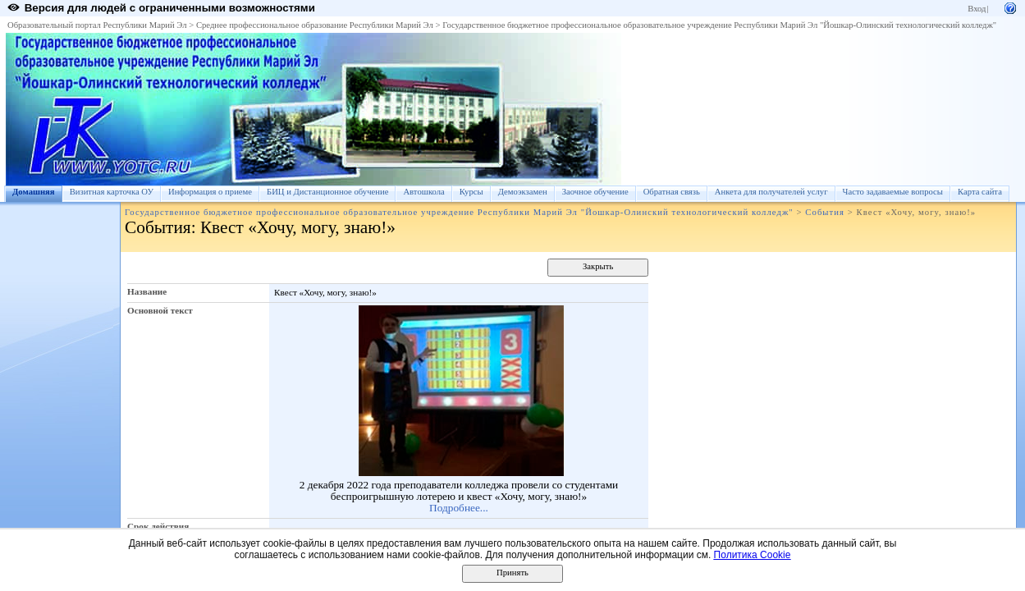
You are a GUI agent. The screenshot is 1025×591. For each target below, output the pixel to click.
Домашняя (33, 191)
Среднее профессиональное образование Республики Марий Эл (314, 25)
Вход (977, 8)
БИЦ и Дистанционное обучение (327, 191)
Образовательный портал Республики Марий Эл (97, 25)
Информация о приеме (210, 191)
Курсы (471, 191)
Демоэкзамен (522, 191)
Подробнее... (458, 508)
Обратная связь (671, 191)
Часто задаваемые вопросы (893, 191)
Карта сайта (980, 191)
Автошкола (423, 191)
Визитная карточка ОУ (111, 191)
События (824, 212)
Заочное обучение (595, 191)
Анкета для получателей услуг (771, 191)
